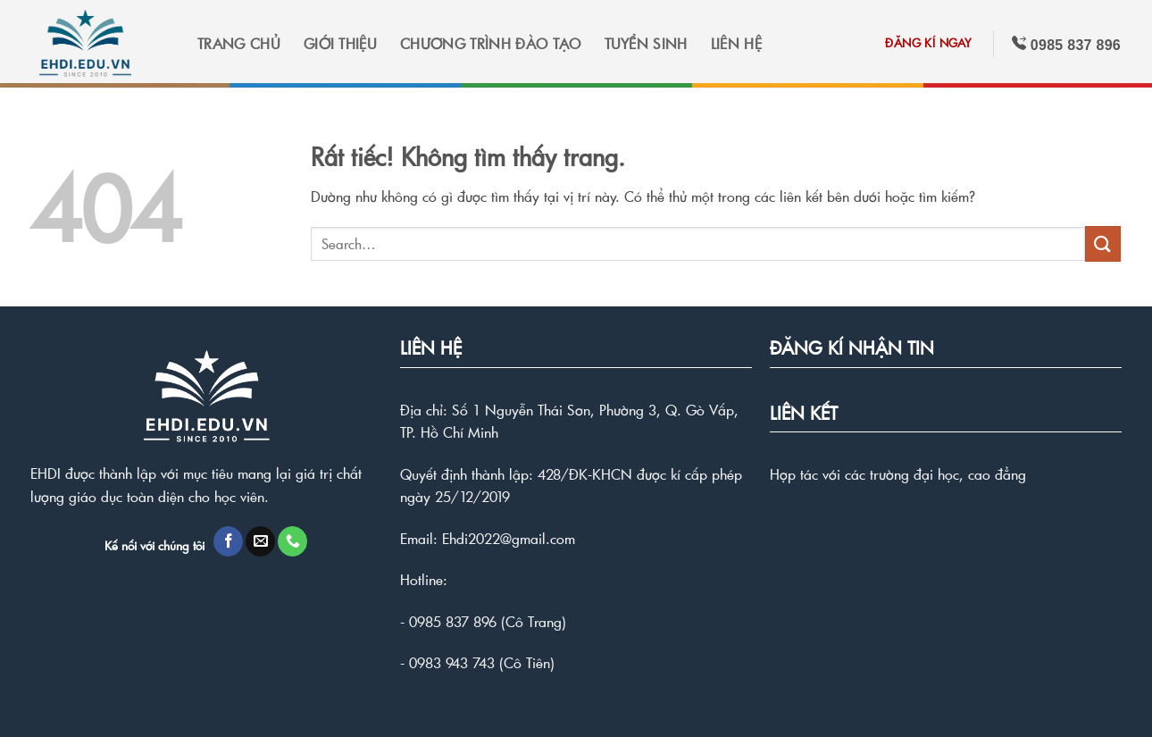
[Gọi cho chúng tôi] (292, 541)
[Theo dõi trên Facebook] (228, 541)
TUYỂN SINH (646, 43)
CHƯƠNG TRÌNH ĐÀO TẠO (490, 43)
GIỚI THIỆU (340, 43)
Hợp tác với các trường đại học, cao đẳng (898, 474)
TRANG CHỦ (238, 43)
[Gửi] (1103, 243)
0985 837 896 (453, 621)
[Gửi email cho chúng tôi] (260, 541)
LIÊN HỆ (736, 43)
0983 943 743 (452, 662)
